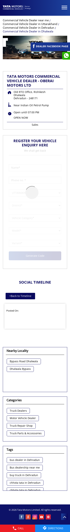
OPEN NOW (21, 117)
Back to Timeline (20, 296)
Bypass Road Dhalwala (24, 361)
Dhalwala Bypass (20, 369)
